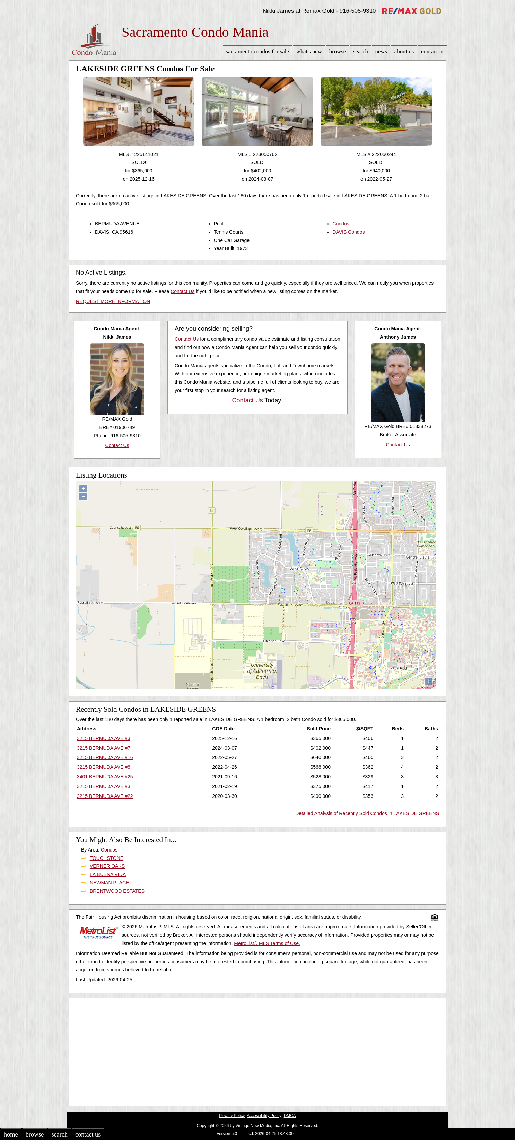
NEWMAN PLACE (109, 882)
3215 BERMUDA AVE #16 (105, 757)
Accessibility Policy (264, 1115)
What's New (309, 51)
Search (360, 51)
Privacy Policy (232, 1115)
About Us (404, 51)
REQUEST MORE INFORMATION (113, 301)
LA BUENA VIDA (108, 874)
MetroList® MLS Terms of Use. (267, 943)
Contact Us (433, 51)
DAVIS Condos (348, 232)
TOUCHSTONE (107, 858)
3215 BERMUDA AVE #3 (103, 738)
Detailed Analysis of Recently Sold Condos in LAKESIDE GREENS (367, 813)
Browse (337, 51)
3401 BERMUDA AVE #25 (105, 777)
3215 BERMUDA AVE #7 (103, 748)
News (381, 51)
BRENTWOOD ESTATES (117, 891)
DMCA (290, 1115)
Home (11, 1134)
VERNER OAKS (107, 866)
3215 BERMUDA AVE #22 (105, 796)
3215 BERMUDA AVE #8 (103, 767)
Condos (340, 223)
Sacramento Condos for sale (257, 51)
